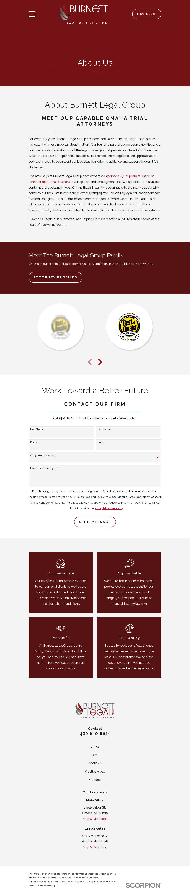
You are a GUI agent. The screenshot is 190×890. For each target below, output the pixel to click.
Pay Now (146, 14)
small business (60, 182)
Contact (95, 780)
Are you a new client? (43, 455)
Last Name (104, 429)
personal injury (117, 176)
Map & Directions (95, 819)
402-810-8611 (95, 733)
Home (94, 755)
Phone (34, 442)
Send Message (95, 522)
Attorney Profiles (55, 277)
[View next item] (100, 362)
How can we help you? (44, 468)
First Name (36, 429)
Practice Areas (95, 771)
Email (101, 442)
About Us (95, 763)
